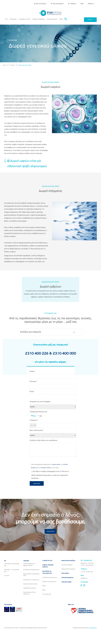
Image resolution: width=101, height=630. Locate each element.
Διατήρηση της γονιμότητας (31, 580)
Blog (82, 3)
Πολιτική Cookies (45, 467)
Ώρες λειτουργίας (41, 3)
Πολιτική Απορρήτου (67, 577)
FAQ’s (61, 19)
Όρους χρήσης (57, 464)
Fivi (6, 19)
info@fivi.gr (84, 578)
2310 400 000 (64, 353)
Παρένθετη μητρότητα (29, 588)
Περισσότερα (50, 531)
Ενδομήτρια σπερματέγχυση (31, 569)
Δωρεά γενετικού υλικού (30, 584)
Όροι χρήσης (65, 573)
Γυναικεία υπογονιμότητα (49, 577)
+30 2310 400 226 (87, 572)
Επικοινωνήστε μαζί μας (68, 560)
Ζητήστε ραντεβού (67, 565)
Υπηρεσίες (13, 19)
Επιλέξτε (91, 19)
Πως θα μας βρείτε (58, 3)
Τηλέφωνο (73, 3)
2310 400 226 (37, 353)
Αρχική (4, 65)
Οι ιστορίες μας (46, 594)
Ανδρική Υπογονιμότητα (49, 581)
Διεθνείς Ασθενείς (38, 19)
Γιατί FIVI (6, 575)
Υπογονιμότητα (52, 19)
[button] (94, 3)
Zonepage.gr (93, 628)
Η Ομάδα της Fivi (24, 19)
